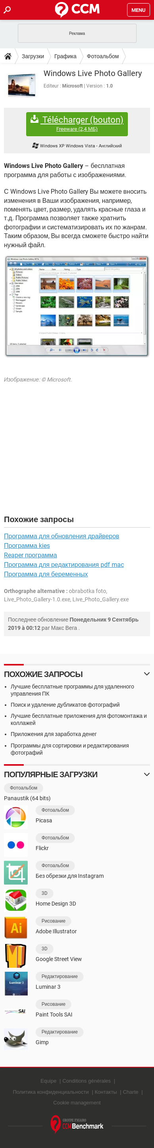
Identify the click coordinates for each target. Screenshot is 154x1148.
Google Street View (59, 959)
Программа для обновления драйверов (61, 536)
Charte (130, 1092)
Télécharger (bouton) (77, 124)
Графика (65, 56)
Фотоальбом (103, 56)
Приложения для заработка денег (54, 734)
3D (45, 893)
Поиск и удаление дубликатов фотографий (65, 705)
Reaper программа (30, 555)
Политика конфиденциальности (51, 1092)
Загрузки (33, 56)
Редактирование (60, 976)
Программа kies (27, 545)
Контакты (106, 1092)
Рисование (53, 921)
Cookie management (77, 1103)
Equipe (48, 1081)
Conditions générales (87, 1081)
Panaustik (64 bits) (27, 798)
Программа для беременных (46, 574)
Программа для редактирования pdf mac (64, 564)
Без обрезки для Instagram (70, 876)
